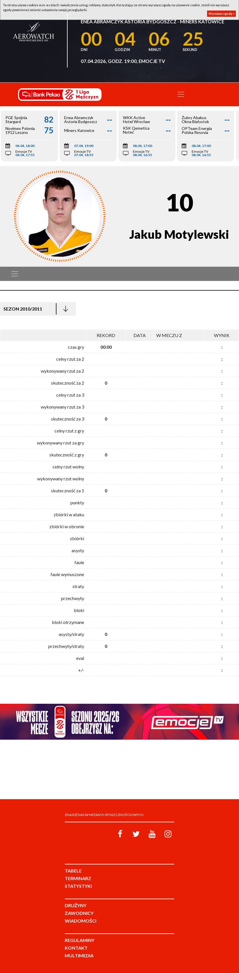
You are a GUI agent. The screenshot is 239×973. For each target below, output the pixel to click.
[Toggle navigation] (181, 94)
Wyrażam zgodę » (221, 13)
